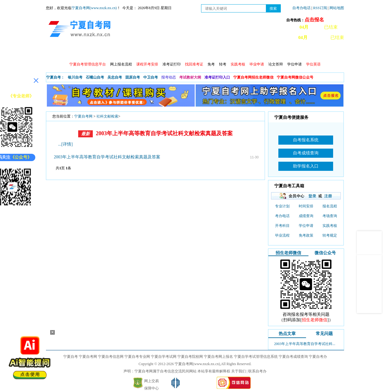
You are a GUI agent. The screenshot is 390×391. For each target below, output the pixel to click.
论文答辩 (275, 64)
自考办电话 (301, 8)
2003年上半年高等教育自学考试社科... (304, 344)
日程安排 (129, 52)
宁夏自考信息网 (111, 356)
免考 (211, 64)
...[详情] (65, 144)
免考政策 (306, 235)
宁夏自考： (55, 77)
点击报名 (314, 19)
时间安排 (306, 206)
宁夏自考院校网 (190, 356)
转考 (222, 64)
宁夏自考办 (318, 356)
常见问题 (259, 52)
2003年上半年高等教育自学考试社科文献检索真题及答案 (164, 133)
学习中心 (285, 52)
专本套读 (207, 52)
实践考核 (329, 226)
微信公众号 (325, 253)
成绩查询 (155, 52)
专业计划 (181, 52)
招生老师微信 (288, 253)
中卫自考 (150, 77)
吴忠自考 (114, 77)
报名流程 (329, 206)
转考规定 (329, 235)
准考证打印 (171, 64)
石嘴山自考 (95, 77)
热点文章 (287, 333)
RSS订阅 (320, 8)
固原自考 (132, 77)
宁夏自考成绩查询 (293, 356)
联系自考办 (257, 371)
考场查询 (329, 216)
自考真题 (233, 52)
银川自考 (75, 77)
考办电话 (282, 216)
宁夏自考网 (83, 116)
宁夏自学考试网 (163, 356)
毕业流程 (282, 235)
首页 (54, 52)
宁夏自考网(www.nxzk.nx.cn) (94, 8)
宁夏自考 (70, 356)
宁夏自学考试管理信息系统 (256, 356)
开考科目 (282, 226)
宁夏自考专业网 (137, 356)
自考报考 (102, 52)
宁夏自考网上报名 (218, 356)
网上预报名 (314, 52)
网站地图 (336, 8)
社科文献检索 (107, 116)
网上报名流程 (121, 64)
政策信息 (76, 52)
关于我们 (238, 371)
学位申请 (294, 64)
